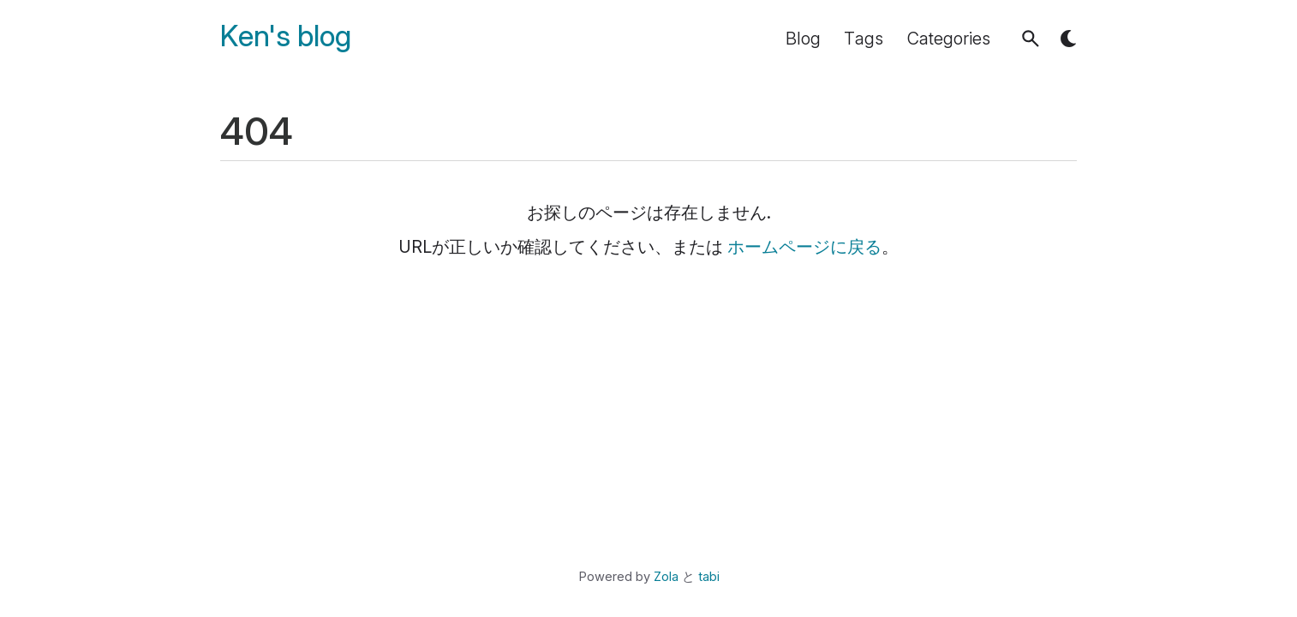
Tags (863, 38)
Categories (948, 38)
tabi (709, 576)
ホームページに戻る (804, 247)
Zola (666, 576)
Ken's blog (285, 36)
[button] (1030, 38)
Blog (803, 38)
